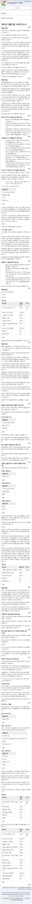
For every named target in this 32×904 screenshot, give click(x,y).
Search (15, 8)
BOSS (3, 224)
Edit (29, 27)
